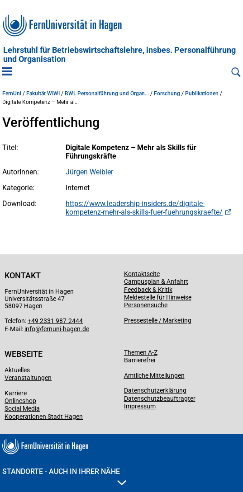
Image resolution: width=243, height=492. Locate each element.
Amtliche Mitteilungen (154, 375)
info (29, 329)
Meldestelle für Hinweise (157, 297)
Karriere (16, 393)
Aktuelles (17, 370)
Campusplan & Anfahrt (156, 281)
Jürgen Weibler (89, 172)
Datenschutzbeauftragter (159, 398)
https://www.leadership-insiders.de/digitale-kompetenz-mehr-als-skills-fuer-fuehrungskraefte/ (144, 207)
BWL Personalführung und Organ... (107, 93)
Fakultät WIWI (43, 93)
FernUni (11, 93)
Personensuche (145, 305)
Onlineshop (20, 400)
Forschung (167, 93)
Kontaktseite (142, 273)
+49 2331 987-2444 (55, 320)
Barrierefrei (139, 360)
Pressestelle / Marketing (157, 320)
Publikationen (202, 93)
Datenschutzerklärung (155, 390)
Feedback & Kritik (148, 289)
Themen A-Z (140, 352)
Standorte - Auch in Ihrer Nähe (64, 476)
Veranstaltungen (28, 377)
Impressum (140, 406)
